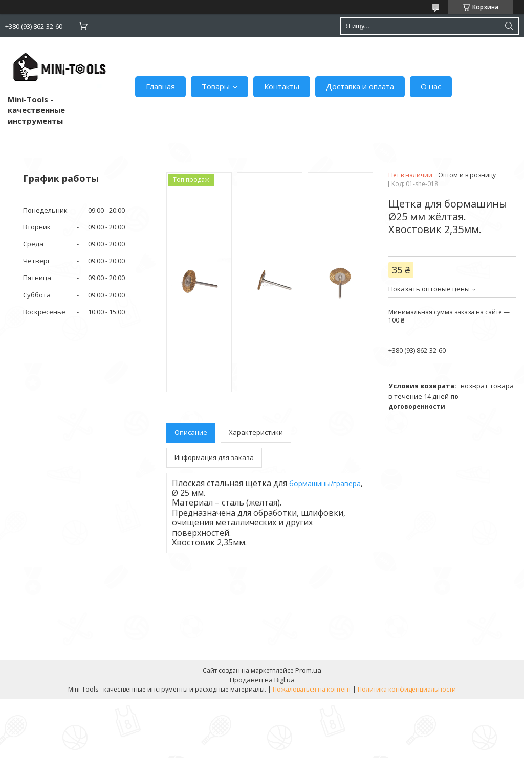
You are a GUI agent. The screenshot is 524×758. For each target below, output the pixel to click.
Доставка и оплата (360, 86)
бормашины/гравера (325, 483)
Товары (216, 86)
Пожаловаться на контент (312, 689)
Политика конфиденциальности (407, 689)
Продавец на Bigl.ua (262, 679)
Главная (160, 86)
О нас (431, 86)
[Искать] (508, 26)
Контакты (281, 86)
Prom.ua (308, 670)
